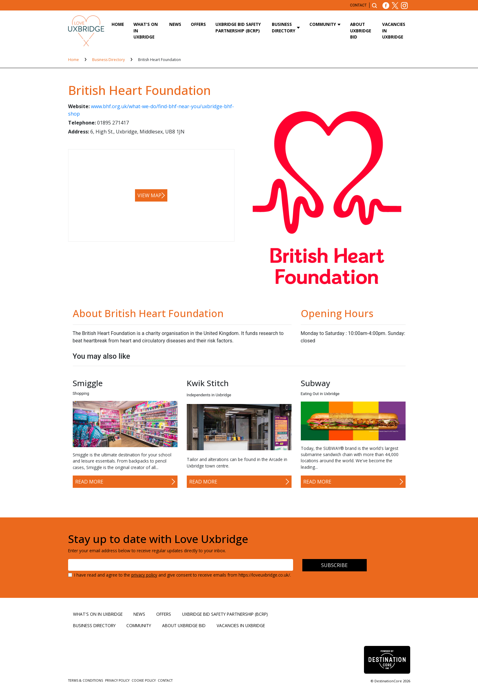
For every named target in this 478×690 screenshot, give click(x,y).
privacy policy (144, 575)
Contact (358, 5)
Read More (89, 481)
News (175, 24)
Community (322, 24)
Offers (198, 24)
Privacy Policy (117, 680)
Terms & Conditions (86, 680)
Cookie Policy (144, 680)
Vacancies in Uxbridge (393, 30)
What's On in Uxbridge (145, 30)
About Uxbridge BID (360, 30)
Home (118, 24)
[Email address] (180, 565)
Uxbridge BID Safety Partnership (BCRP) (238, 27)
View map (149, 195)
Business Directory (283, 27)
